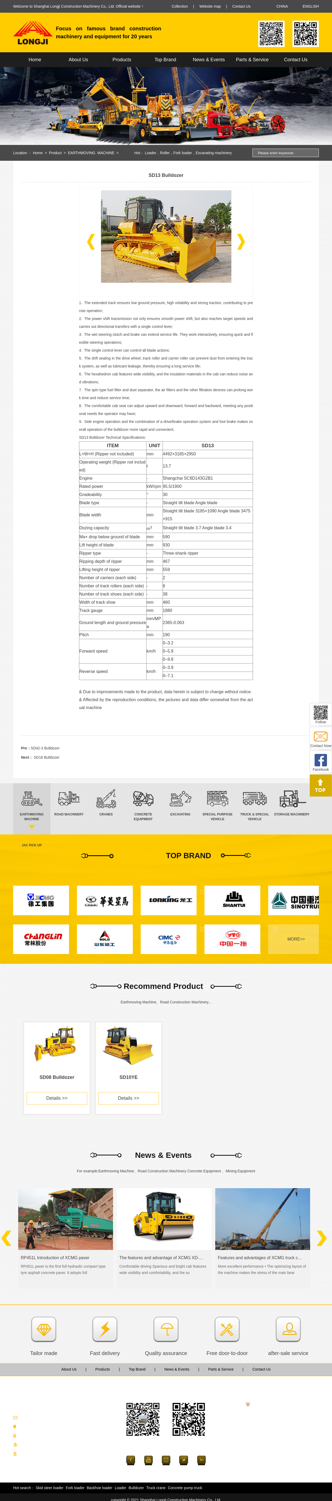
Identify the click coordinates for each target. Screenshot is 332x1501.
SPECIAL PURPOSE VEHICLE (278, 1455)
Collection (180, 6)
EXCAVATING (263, 1447)
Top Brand (165, 59)
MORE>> (296, 939)
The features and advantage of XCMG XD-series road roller (161, 1257)
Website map (210, 6)
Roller (165, 153)
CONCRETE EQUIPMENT (274, 1439)
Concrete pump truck (185, 1488)
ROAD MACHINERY (269, 1422)
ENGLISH (311, 6)
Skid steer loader (50, 1488)
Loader (151, 153)
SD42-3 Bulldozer (45, 748)
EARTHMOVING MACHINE (91, 153)
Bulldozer (136, 1488)
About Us (78, 59)
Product (55, 153)
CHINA (282, 6)
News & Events (209, 59)
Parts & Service (252, 59)
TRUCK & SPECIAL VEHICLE (277, 1464)
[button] (91, 242)
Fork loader (182, 153)
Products (122, 59)
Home (34, 59)
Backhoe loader (99, 1488)
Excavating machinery (214, 153)
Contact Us (241, 6)
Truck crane (155, 1488)
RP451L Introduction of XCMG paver (55, 1257)
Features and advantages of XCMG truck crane (260, 1257)
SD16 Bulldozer (46, 757)
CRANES (260, 1430)
